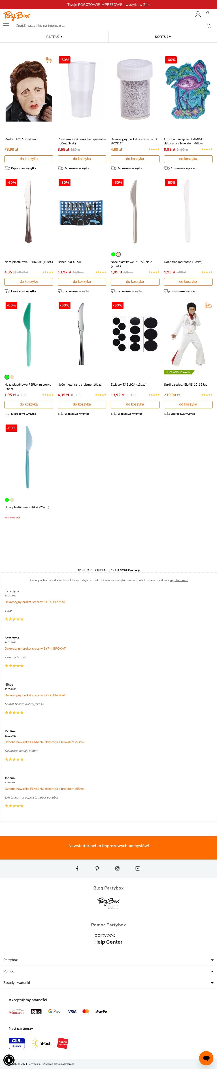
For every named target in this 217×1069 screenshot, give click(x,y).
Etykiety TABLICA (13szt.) (128, 384)
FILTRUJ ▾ (54, 36)
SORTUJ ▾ (163, 36)
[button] (8, 1060)
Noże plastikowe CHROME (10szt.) (28, 262)
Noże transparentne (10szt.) (183, 262)
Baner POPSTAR (69, 262)
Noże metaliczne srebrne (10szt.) (80, 384)
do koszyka (29, 159)
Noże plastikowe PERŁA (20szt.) (26, 507)
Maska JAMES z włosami (21, 139)
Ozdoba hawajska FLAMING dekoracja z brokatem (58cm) (184, 141)
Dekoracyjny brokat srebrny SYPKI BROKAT (35, 602)
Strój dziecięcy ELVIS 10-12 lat (185, 384)
